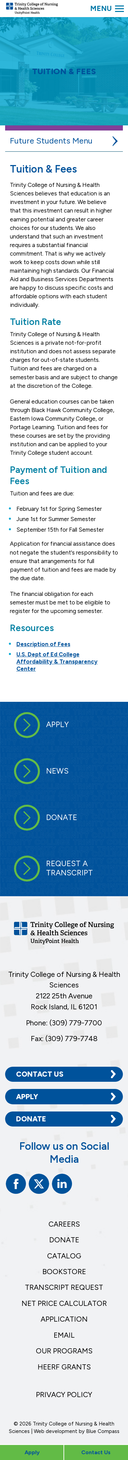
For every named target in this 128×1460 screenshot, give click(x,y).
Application (64, 1319)
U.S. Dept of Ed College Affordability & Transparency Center (57, 661)
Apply (27, 1096)
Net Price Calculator (64, 1303)
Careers (64, 1224)
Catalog (64, 1256)
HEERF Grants (64, 1367)
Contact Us (39, 1074)
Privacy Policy (64, 1394)
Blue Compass (102, 1431)
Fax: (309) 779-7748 (64, 1038)
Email (64, 1335)
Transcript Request (64, 1287)
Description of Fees (43, 644)
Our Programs (64, 1351)
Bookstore (64, 1271)
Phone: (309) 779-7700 (64, 1023)
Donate (31, 1119)
